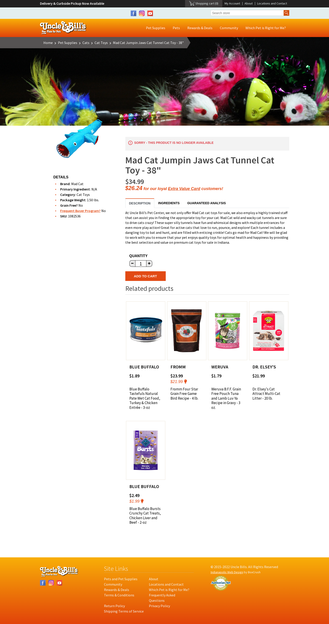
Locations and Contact (272, 3)
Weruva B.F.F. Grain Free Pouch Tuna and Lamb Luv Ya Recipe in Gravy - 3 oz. (226, 398)
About (249, 3)
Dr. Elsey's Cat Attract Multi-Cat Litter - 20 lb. (266, 394)
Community (229, 28)
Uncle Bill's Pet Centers (63, 28)
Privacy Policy (159, 606)
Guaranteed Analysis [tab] (206, 203)
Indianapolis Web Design (227, 572)
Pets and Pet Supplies (120, 579)
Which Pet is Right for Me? (265, 28)
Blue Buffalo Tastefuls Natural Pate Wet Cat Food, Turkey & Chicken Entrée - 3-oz (144, 398)
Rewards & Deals (199, 28)
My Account (232, 3)
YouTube (150, 13)
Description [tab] (140, 203)
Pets (176, 28)
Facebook (133, 13)
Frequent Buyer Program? (80, 210)
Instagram (142, 13)
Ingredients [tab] (169, 203)
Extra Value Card (184, 188)
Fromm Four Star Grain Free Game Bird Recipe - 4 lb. (184, 394)
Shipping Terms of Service (124, 611)
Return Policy (114, 606)
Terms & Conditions (119, 595)
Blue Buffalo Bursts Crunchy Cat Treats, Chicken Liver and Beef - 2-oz (145, 515)
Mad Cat (77, 184)
